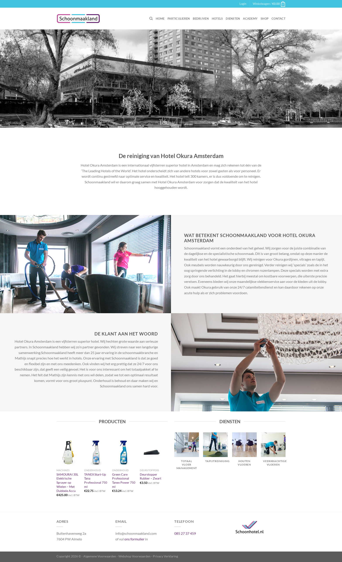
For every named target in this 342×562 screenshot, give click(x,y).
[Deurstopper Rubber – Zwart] (151, 452)
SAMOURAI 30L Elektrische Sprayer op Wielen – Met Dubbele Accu (67, 483)
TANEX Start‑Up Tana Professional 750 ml (95, 480)
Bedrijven (201, 18)
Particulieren (179, 18)
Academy (250, 18)
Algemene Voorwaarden (99, 556)
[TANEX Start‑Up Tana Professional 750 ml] (96, 452)
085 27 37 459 (185, 533)
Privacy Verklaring (165, 556)
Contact (279, 18)
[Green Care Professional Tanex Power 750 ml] (124, 452)
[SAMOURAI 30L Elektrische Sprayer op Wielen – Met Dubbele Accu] (68, 452)
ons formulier (134, 539)
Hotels (217, 18)
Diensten (233, 18)
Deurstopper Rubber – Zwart (150, 476)
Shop (264, 18)
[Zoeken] (151, 18)
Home (160, 18)
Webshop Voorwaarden (134, 556)
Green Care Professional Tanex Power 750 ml (123, 480)
